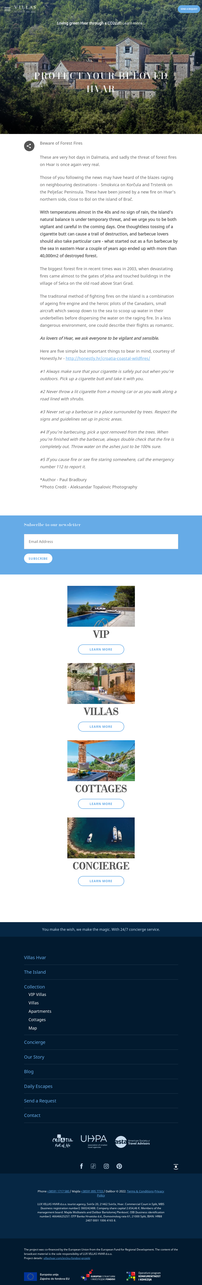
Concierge (34, 1042)
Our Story (34, 1057)
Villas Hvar (35, 957)
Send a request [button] (189, 8)
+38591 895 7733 (92, 1191)
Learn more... (101, 23)
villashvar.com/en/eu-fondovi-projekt (67, 1258)
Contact (32, 1115)
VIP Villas (37, 994)
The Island (35, 972)
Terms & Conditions (140, 1191)
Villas (34, 1002)
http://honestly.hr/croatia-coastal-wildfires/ (108, 358)
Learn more (101, 649)
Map (33, 1028)
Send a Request (40, 1101)
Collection (34, 987)
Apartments (40, 1011)
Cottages (37, 1019)
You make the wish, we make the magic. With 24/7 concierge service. (101, 929)
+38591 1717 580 (58, 1191)
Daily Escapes (38, 1086)
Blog (29, 1071)
